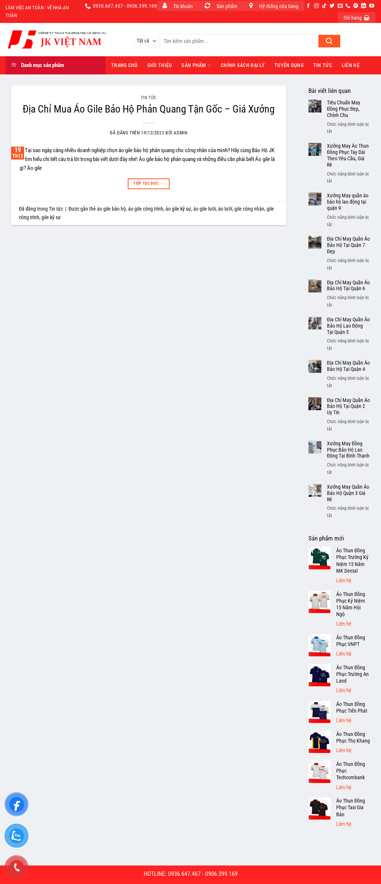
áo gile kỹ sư (178, 209)
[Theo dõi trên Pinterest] (355, 6)
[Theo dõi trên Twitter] (332, 6)
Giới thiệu (159, 65)
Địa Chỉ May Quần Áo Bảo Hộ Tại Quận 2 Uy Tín (348, 406)
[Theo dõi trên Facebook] (308, 6)
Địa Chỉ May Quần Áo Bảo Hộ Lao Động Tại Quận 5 (348, 326)
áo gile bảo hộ (111, 209)
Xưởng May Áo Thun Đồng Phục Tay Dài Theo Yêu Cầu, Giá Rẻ (348, 155)
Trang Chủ (124, 65)
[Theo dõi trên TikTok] (324, 6)
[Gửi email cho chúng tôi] (340, 6)
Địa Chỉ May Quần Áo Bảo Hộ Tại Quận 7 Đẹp (348, 245)
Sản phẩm (196, 65)
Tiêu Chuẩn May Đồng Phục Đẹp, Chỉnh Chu (343, 109)
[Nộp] (329, 41)
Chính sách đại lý (243, 65)
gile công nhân (249, 209)
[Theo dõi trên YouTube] (371, 6)
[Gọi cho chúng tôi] (347, 6)
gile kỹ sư (51, 217)
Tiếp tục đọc (148, 183)
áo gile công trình (145, 209)
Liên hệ (351, 65)
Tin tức (322, 65)
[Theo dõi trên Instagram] (316, 6)
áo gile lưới (204, 209)
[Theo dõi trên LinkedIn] (363, 6)
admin (180, 132)
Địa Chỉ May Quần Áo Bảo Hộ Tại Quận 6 (348, 285)
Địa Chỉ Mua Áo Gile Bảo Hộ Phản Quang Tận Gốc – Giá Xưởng (149, 109)
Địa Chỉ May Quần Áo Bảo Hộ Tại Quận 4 (348, 366)
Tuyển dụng (289, 65)
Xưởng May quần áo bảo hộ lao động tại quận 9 (347, 201)
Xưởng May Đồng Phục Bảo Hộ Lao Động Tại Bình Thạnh (348, 450)
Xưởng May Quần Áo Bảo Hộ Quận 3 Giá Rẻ (348, 493)
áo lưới (225, 209)
